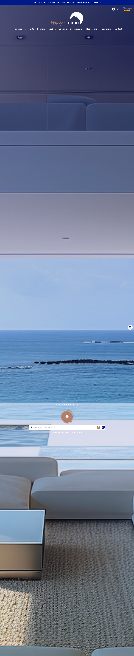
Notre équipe (92, 29)
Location (41, 29)
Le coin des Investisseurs (70, 29)
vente (31, 29)
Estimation (107, 29)
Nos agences (20, 29)
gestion (52, 29)
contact (118, 29)
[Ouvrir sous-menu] (83, 29)
